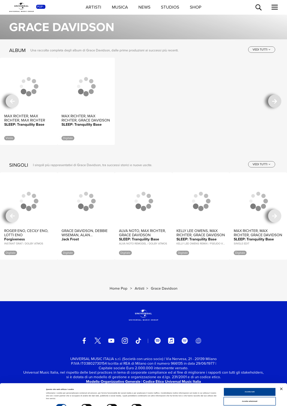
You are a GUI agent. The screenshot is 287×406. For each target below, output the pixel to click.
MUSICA (120, 7)
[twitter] (98, 341)
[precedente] (12, 101)
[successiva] (274, 101)
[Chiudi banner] (281, 375)
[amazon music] (185, 341)
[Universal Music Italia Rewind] (198, 341)
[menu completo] (274, 7)
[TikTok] (138, 341)
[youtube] (111, 341)
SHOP (195, 7)
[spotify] (158, 341)
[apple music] (171, 341)
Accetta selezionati (249, 388)
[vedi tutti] (261, 49)
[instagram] (125, 341)
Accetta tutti (250, 378)
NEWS (144, 7)
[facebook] (84, 341)
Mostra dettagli (152, 395)
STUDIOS (170, 7)
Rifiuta (249, 397)
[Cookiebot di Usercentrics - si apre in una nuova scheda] (24, 400)
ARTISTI (93, 7)
